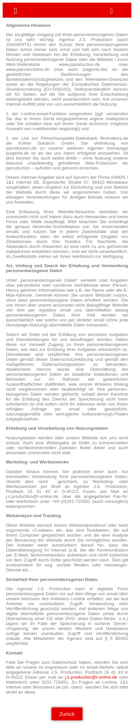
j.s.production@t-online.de (91, 677)
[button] (111, 11)
